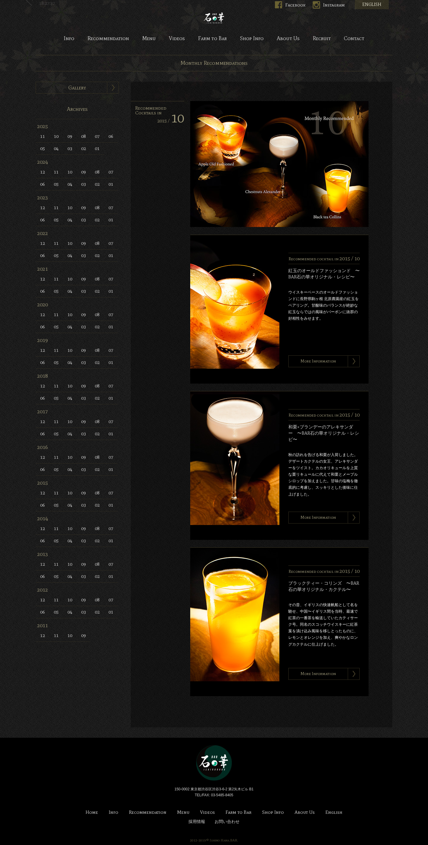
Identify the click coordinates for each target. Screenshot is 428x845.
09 (69, 136)
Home (92, 812)
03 (69, 148)
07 (97, 136)
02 (83, 148)
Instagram (334, 5)
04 (56, 148)
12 (42, 172)
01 (97, 148)
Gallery (77, 87)
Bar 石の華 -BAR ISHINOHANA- (214, 18)
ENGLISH (371, 4)
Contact (354, 39)
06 (110, 136)
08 (83, 136)
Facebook (295, 5)
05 (42, 148)
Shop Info (252, 39)
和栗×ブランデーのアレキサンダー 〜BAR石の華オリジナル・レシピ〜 (323, 433)
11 (42, 136)
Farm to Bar (212, 39)
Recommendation (108, 39)
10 (56, 136)
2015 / (170, 121)
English (333, 812)
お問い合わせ (227, 821)
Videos (177, 39)
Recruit (322, 39)
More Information (318, 361)
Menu (149, 39)
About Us (288, 39)
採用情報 (196, 821)
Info (69, 39)
